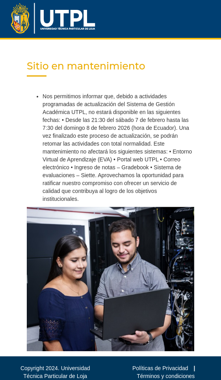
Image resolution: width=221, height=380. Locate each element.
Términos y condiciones (166, 376)
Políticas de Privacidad (161, 368)
